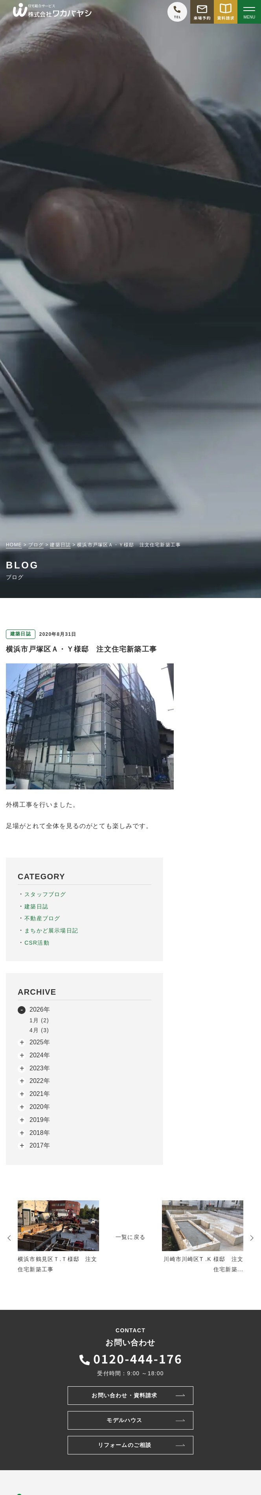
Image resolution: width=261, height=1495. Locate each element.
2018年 (39, 1132)
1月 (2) (39, 1020)
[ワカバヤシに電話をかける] (177, 12)
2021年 (39, 1093)
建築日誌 (36, 906)
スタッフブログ (45, 894)
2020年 (39, 1106)
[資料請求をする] (225, 12)
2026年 (39, 1009)
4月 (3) (39, 1030)
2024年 (39, 1055)
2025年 (39, 1042)
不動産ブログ (42, 918)
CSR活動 (37, 943)
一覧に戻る (130, 1237)
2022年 (39, 1080)
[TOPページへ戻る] (52, 12)
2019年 (39, 1119)
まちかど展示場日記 (51, 930)
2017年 (39, 1145)
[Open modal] (249, 12)
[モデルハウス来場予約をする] (202, 12)
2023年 (39, 1068)
